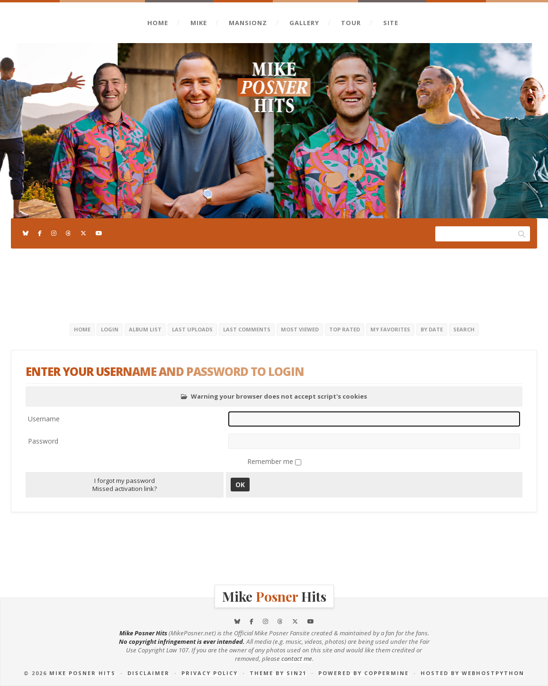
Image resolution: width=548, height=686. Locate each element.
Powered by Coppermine (363, 673)
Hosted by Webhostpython (472, 673)
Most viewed (300, 329)
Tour (351, 22)
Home (157, 22)
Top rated (344, 329)
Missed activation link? (124, 488)
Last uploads (192, 329)
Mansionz (248, 22)
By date (432, 329)
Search (464, 329)
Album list (145, 329)
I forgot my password (124, 480)
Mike (198, 22)
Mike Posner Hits (82, 673)
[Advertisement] (274, 284)
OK (240, 484)
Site (390, 22)
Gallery (304, 22)
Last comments (246, 329)
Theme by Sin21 (278, 673)
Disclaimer (148, 673)
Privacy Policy (209, 673)
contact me (296, 658)
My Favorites (390, 329)
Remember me (271, 461)
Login (109, 329)
